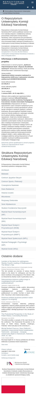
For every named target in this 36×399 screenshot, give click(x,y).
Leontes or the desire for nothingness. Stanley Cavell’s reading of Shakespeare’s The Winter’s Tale (16, 263)
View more (4, 344)
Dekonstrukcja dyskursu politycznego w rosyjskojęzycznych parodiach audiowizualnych (15, 281)
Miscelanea (5, 197)
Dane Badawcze (7, 189)
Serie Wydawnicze (8, 204)
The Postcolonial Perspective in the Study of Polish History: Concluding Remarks (17, 315)
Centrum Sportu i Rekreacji (11, 181)
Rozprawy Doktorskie (9, 200)
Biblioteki (4, 174)
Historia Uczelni (7, 193)
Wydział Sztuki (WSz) (9, 249)
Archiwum (5, 170)
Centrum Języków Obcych (11, 178)
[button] (27, 7)
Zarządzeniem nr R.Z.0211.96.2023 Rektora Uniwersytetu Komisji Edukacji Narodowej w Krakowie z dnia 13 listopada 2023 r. (17, 53)
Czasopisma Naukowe (10, 185)
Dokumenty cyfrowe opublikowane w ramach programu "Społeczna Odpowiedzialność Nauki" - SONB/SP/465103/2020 (17, 144)
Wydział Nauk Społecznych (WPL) (14, 238)
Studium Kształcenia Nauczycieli (13, 208)
